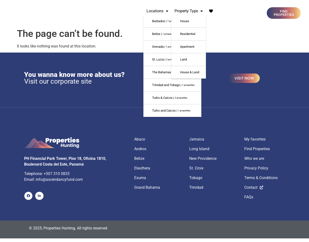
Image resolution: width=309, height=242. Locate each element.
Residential (187, 34)
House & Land (189, 72)
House (184, 21)
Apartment (187, 46)
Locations (157, 11)
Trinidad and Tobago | (173, 85)
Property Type (189, 11)
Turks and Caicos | (171, 110)
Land (183, 59)
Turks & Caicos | (169, 97)
